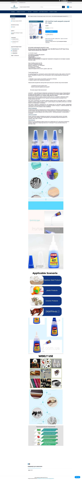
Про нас (29, 11)
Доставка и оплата (43, 11)
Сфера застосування (32, 114)
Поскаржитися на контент (41, 478)
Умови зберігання (31, 120)
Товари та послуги (21, 11)
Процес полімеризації (32, 108)
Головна (13, 11)
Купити (51, 31)
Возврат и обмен (53, 11)
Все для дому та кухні (41, 16)
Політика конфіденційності (50, 478)
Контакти (35, 11)
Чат (77, 477)
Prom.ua (46, 477)
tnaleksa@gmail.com (15, 48)
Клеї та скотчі (48, 16)
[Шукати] (63, 7)
